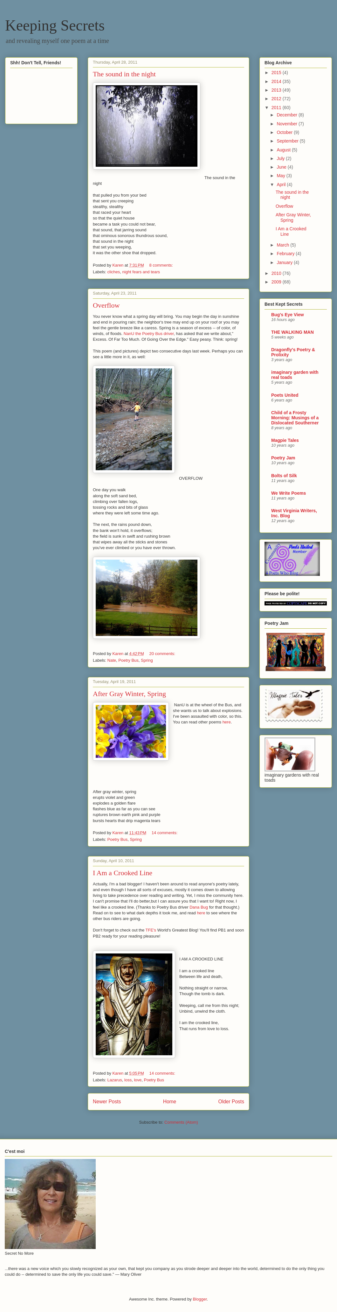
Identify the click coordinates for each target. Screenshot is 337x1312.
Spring (147, 660)
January (285, 262)
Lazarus (114, 1080)
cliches (113, 271)
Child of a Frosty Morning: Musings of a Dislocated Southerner (295, 417)
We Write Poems (288, 493)
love (137, 1080)
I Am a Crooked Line (122, 873)
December (287, 114)
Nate (111, 660)
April (282, 184)
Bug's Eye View (287, 314)
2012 (277, 98)
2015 (277, 72)
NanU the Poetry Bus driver (149, 333)
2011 (277, 107)
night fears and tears (141, 271)
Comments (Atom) (181, 1122)
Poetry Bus (128, 660)
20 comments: (162, 653)
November (287, 123)
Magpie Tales (285, 440)
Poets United (285, 395)
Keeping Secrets (55, 25)
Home (169, 1101)
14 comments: (165, 832)
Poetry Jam (283, 457)
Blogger (200, 1299)
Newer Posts (107, 1101)
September (288, 140)
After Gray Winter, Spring (129, 694)
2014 (277, 81)
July (281, 158)
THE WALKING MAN (292, 332)
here (227, 722)
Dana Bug (198, 907)
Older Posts (231, 1101)
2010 (277, 273)
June (282, 167)
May (281, 175)
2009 (277, 281)
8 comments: (161, 265)
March (283, 245)
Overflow (106, 305)
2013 (277, 90)
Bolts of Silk (284, 475)
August (284, 149)
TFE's (151, 930)
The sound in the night (124, 74)
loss (128, 1080)
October (285, 132)
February (286, 253)
